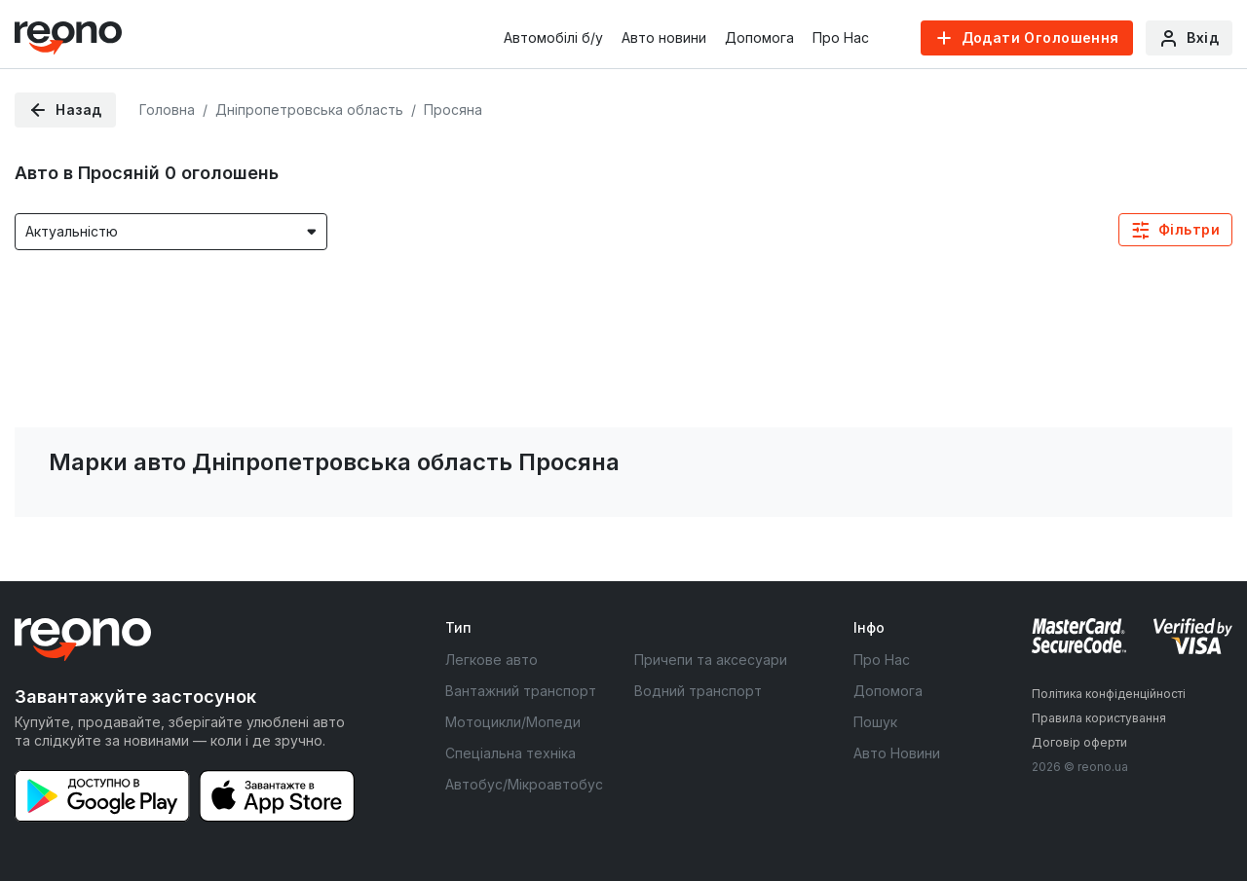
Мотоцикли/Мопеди (513, 722)
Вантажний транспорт (520, 690)
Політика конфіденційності (1109, 693)
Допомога (759, 37)
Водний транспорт (698, 690)
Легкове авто (491, 659)
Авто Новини (896, 753)
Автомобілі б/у (553, 37)
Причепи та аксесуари (710, 659)
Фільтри (1189, 229)
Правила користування (1099, 718)
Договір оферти (1079, 742)
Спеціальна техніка (510, 753)
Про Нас (840, 37)
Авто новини (664, 37)
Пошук (875, 722)
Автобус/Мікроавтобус (524, 784)
